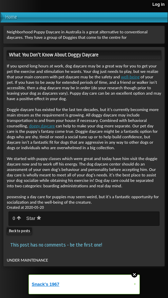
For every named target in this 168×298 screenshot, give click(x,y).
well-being (130, 76)
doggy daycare (42, 125)
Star (33, 218)
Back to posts (19, 231)
